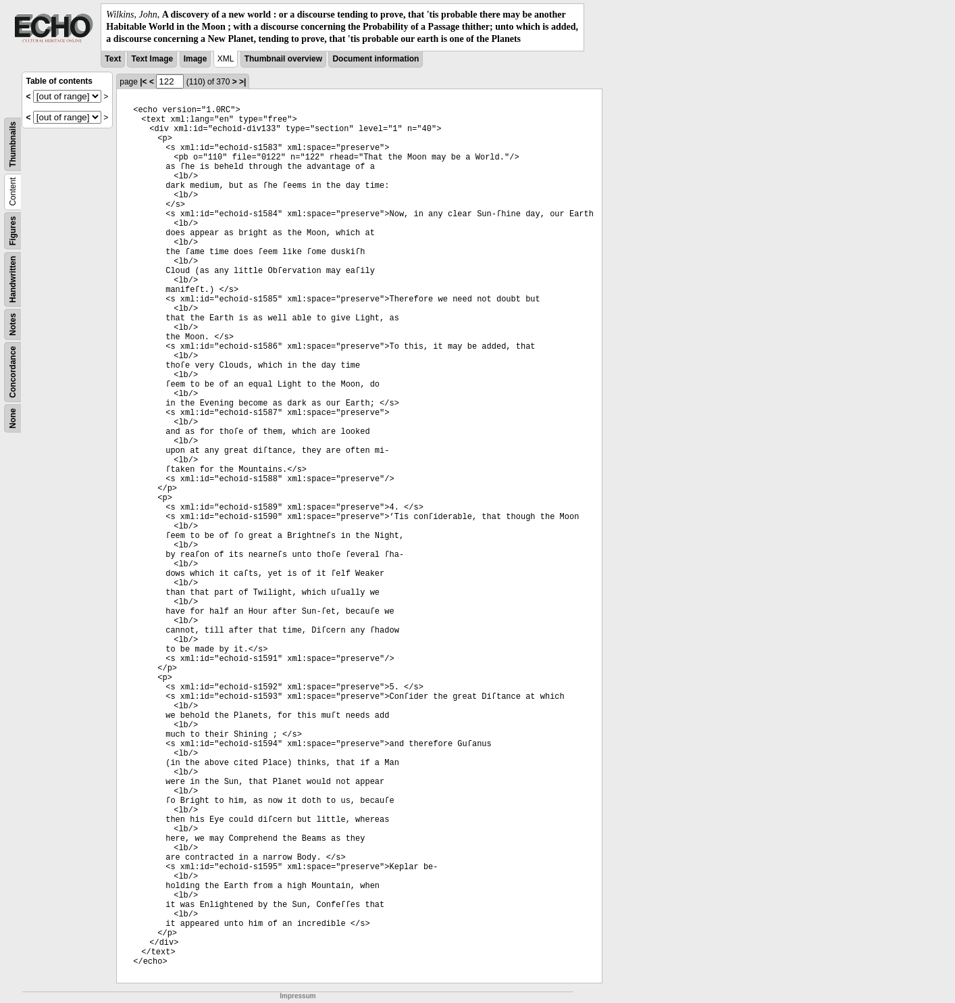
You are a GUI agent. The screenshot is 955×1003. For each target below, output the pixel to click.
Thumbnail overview (283, 59)
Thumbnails (13, 143)
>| (242, 82)
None (13, 418)
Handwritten (13, 278)
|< (143, 82)
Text (113, 59)
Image (195, 59)
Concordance (13, 372)
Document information (375, 59)
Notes (13, 324)
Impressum (297, 996)
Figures (13, 230)
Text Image (152, 59)
